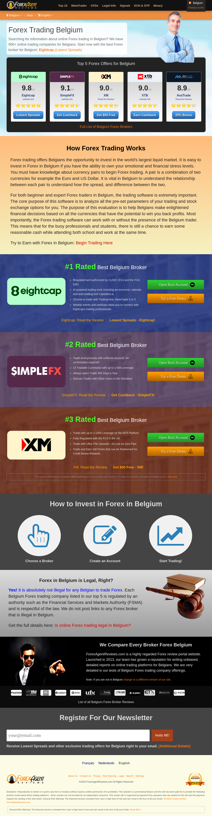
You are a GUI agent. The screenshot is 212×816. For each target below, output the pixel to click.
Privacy (97, 776)
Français (88, 763)
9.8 (26, 88)
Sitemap (139, 776)
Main (30, 15)
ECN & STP (142, 5)
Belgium (15, 15)
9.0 (104, 88)
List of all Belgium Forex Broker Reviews (106, 702)
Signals (125, 5)
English (45, 15)
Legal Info (109, 5)
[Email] (78, 735)
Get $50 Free (106, 115)
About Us (73, 776)
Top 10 (62, 5)
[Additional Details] (174, 746)
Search (129, 776)
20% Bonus (183, 115)
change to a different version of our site (150, 678)
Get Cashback (67, 115)
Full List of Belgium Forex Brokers (106, 127)
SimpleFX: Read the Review (84, 398)
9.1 (65, 88)
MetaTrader (79, 5)
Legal (121, 776)
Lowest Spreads (28, 115)
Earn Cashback (145, 115)
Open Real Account (176, 285)
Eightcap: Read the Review (82, 323)
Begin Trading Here (92, 240)
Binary (158, 5)
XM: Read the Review (90, 470)
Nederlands (106, 763)
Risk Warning (109, 776)
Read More (135, 809)
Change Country (196, 7)
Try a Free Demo (176, 298)
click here (172, 476)
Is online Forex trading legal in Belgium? (88, 624)
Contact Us (85, 776)
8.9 (182, 88)
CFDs (94, 5)
